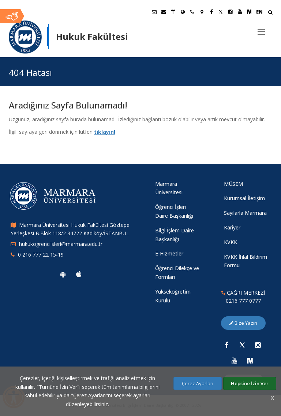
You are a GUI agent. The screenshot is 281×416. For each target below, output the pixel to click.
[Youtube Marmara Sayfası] (239, 11)
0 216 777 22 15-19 (41, 254)
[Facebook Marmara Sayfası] (211, 11)
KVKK (230, 242)
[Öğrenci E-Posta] (154, 11)
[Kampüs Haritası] (201, 11)
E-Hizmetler (169, 253)
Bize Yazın (243, 323)
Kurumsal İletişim (244, 198)
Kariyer (232, 227)
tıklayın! (104, 131)
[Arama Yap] (270, 13)
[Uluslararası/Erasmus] (182, 11)
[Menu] (261, 29)
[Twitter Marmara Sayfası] (220, 11)
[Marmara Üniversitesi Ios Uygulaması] (79, 274)
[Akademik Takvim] (173, 11)
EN (259, 11)
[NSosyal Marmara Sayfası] (249, 11)
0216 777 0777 (243, 300)
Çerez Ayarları (197, 383)
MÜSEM (233, 183)
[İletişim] (192, 11)
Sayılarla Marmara (245, 212)
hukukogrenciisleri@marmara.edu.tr (60, 243)
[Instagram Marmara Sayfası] (230, 11)
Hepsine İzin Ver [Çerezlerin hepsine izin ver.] (250, 383)
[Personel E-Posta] (163, 11)
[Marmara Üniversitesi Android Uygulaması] (63, 274)
